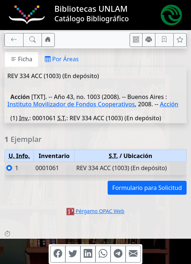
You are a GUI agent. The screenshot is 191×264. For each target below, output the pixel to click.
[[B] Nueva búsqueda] (32, 40)
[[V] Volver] (14, 40)
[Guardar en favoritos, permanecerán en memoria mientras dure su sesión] (164, 40)
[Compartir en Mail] (133, 254)
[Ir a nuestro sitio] (48, 40)
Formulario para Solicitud (147, 188)
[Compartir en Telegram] (118, 254)
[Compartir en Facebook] (58, 254)
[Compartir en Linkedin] (88, 254)
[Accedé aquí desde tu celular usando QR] (136, 40)
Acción (169, 104)
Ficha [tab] (21, 59)
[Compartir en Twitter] (73, 254)
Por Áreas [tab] (62, 59)
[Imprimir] (148, 40)
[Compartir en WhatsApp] (103, 254)
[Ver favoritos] (180, 40)
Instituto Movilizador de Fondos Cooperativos (71, 104)
